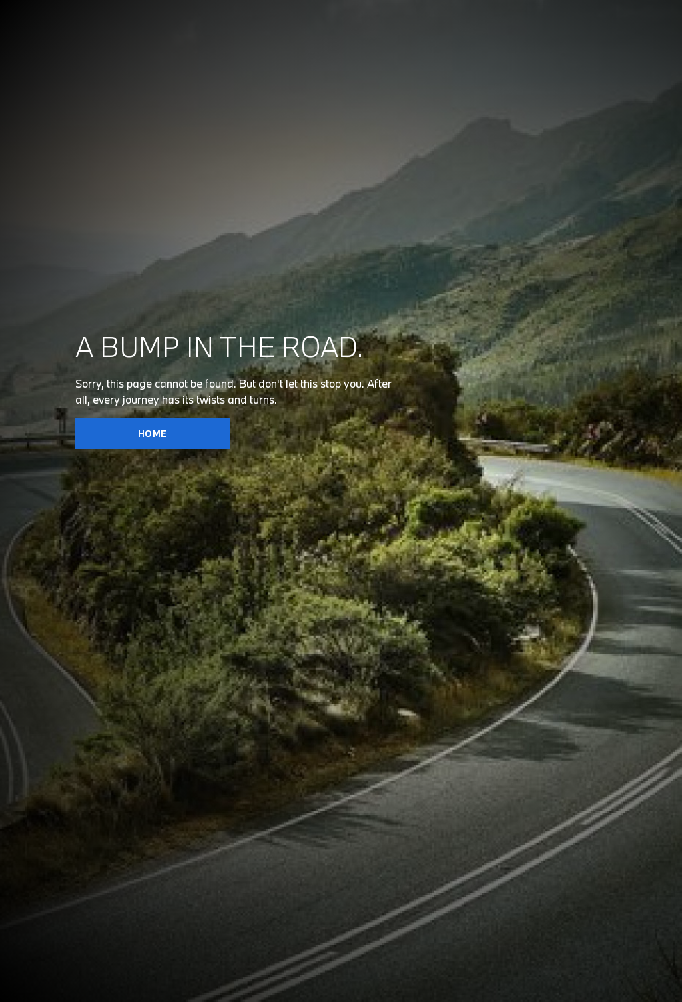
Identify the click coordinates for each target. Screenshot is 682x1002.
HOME (152, 434)
